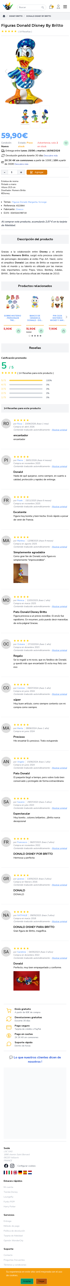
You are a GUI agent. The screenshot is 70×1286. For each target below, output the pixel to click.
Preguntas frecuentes (14, 1260)
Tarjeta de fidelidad (13, 1235)
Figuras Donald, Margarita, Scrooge (29, 202)
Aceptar (27, 1281)
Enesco (19, 209)
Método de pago (12, 1226)
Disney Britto (16, 16)
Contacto (8, 1255)
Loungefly (8, 1196)
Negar (41, 1281)
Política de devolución (14, 1230)
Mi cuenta (8, 1187)
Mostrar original (59, 429)
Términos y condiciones (15, 1264)
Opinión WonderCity (13, 1240)
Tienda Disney (11, 1192)
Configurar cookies (26, 1165)
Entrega (7, 1221)
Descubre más (51, 155)
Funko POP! (9, 1201)
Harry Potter (10, 1206)
